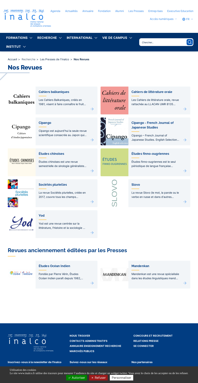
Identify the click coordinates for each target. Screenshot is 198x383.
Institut (13, 47)
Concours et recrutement (153, 335)
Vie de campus (114, 38)
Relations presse (146, 340)
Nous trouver (80, 335)
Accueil (13, 59)
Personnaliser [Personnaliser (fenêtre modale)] (121, 378)
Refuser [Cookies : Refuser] (98, 378)
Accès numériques (161, 18)
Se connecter (143, 345)
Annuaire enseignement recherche (95, 345)
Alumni (119, 11)
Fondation (104, 11)
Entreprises (155, 11)
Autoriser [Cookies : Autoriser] (76, 378)
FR (185, 19)
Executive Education (180, 11)
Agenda (55, 11)
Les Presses (136, 11)
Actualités (71, 11)
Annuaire (88, 11)
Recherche (47, 38)
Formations (16, 38)
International (79, 38)
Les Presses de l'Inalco (55, 59)
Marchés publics (82, 351)
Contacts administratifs (89, 340)
